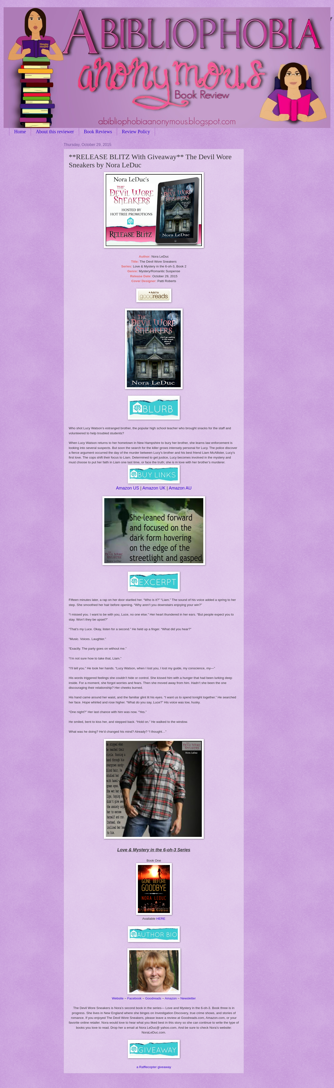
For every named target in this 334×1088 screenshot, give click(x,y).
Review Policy (136, 131)
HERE (160, 918)
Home (20, 131)
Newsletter (188, 998)
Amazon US (127, 488)
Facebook (134, 998)
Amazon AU (180, 488)
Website (118, 998)
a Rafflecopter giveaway (153, 1067)
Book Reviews (98, 131)
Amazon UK (153, 488)
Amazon (171, 998)
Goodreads (153, 998)
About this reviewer (55, 131)
